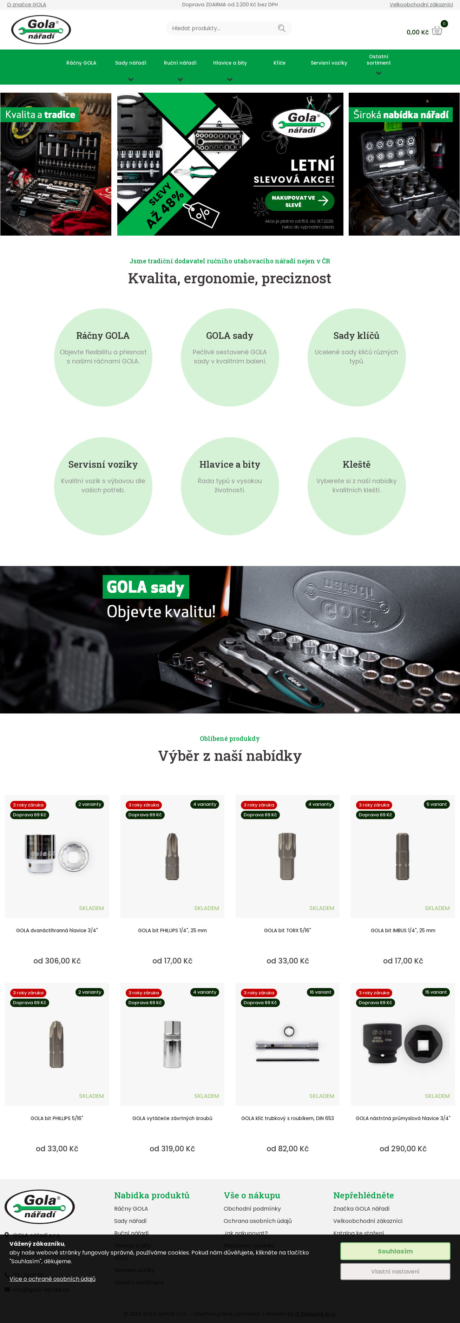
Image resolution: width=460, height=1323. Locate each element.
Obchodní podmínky (252, 1209)
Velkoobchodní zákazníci (421, 4)
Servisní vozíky (329, 63)
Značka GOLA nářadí (361, 1209)
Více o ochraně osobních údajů (52, 1279)
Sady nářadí (130, 63)
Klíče (279, 63)
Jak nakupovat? (246, 1233)
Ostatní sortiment (379, 60)
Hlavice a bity (230, 63)
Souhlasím (395, 1251)
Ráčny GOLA (81, 63)
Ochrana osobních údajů (258, 1221)
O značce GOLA (26, 4)
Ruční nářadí (180, 63)
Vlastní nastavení (395, 1272)
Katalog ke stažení (358, 1233)
